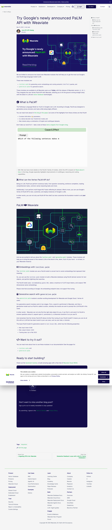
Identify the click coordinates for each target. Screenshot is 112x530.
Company (70, 476)
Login (79, 6)
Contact (102, 6)
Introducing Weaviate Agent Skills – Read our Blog (56, 1)
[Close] (110, 2)
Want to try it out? (96, 37)
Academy (50, 481)
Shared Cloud (12, 490)
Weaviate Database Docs (54, 495)
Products (11, 479)
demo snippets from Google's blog (57, 125)
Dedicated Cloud (13, 493)
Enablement (11, 495)
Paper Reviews (51, 486)
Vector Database (13, 476)
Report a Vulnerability (14, 507)
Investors (69, 486)
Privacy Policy (53, 410)
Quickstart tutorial (31, 363)
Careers (69, 479)
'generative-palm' (60, 257)
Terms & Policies (13, 504)
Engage (49, 511)
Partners (69, 492)
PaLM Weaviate (95, 25)
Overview (70, 495)
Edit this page (22, 447)
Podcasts (50, 489)
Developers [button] (50, 6)
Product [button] (33, 6)
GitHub (49, 505)
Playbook (70, 484)
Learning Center (52, 476)
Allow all (103, 517)
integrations (24, 444)
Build (48, 492)
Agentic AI (31, 481)
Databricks (70, 505)
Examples (31, 489)
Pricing (68, 6)
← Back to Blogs (6, 11)
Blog (48, 479)
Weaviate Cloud (13, 484)
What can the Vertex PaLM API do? (96, 21)
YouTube (89, 484)
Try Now (91, 6)
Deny (103, 526)
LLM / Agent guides (53, 508)
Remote (69, 481)
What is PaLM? (95, 17)
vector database (38, 94)
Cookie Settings (13, 509)
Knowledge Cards (52, 484)
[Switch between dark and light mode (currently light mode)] (109, 6)
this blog (37, 113)
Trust (9, 498)
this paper (45, 113)
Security (10, 502)
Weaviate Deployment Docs (55, 500)
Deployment (12, 487)
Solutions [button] (41, 6)
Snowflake (70, 503)
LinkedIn (89, 486)
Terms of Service (41, 410)
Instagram (89, 481)
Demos (30, 493)
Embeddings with (97, 28)
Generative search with (96, 33)
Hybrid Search (32, 479)
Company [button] (60, 6)
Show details (24, 525)
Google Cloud (71, 500)
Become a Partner (72, 508)
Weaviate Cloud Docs (53, 498)
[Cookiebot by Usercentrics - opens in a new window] (10, 527)
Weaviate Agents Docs (54, 503)
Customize (104, 521)
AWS (68, 498)
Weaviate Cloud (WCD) (70, 363)
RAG (29, 476)
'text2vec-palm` (47, 257)
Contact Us (70, 489)
